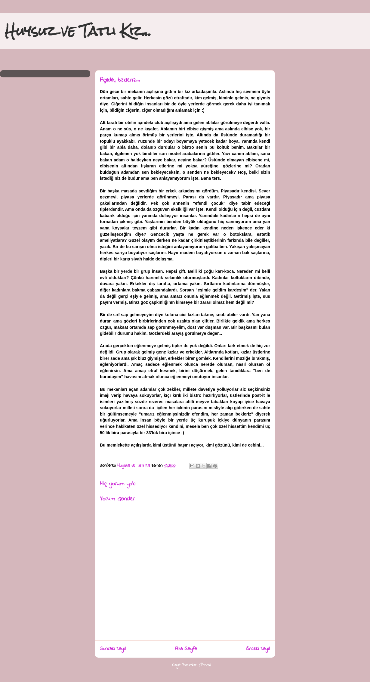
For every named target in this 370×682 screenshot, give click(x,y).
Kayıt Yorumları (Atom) (191, 665)
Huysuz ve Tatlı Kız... (78, 31)
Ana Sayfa (186, 648)
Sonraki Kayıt (113, 648)
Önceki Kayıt (258, 648)
